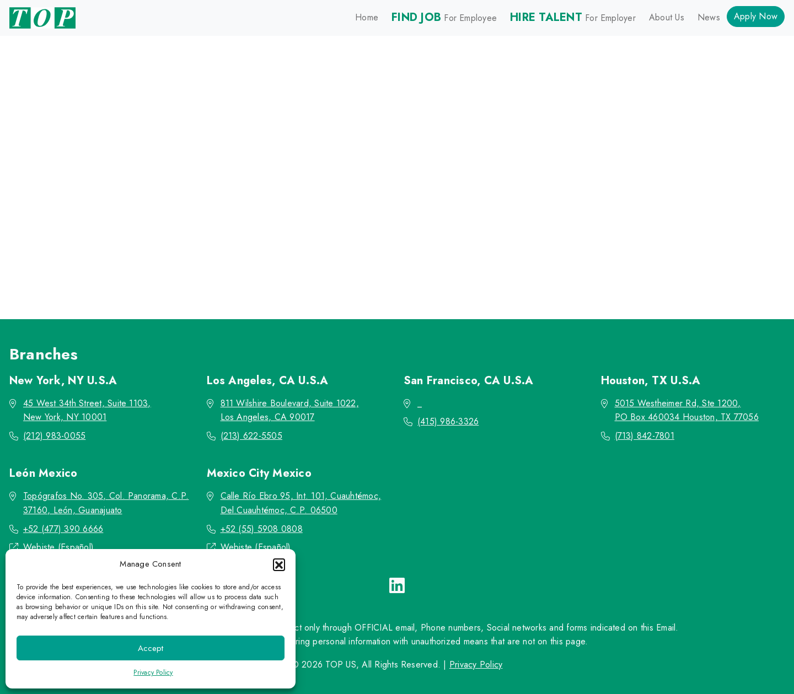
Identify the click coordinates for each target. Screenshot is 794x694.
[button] (279, 564)
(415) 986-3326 (448, 421)
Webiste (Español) (58, 547)
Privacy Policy (153, 672)
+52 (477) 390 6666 (63, 529)
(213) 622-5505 (251, 435)
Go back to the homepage (391, 245)
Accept (150, 648)
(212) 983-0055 (54, 435)
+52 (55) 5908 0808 (262, 529)
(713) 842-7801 (644, 435)
